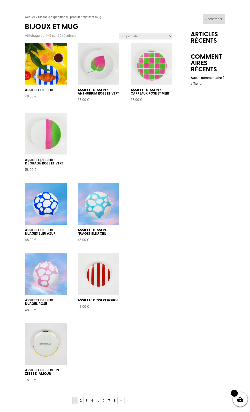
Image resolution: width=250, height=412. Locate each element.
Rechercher (213, 19)
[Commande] (145, 36)
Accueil (30, 17)
